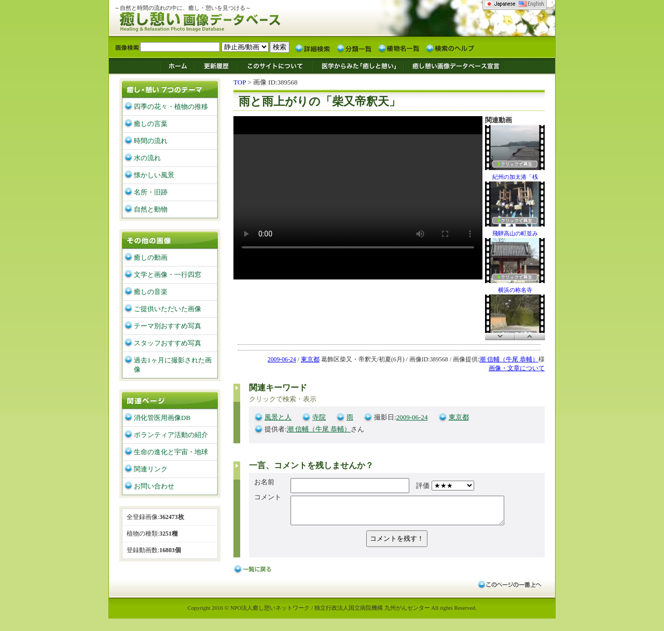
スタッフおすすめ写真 (167, 343)
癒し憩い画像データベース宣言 (454, 65)
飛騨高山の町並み (515, 208)
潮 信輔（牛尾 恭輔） (508, 359)
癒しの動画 (151, 257)
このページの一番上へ (509, 589)
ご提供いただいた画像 (167, 309)
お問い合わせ (154, 486)
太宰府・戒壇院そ (515, 322)
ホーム (178, 65)
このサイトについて (275, 65)
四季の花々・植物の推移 (171, 106)
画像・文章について (517, 368)
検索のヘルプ (449, 48)
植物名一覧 (399, 48)
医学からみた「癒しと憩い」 (358, 65)
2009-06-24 (282, 359)
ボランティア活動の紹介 (171, 435)
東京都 (310, 359)
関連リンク (151, 469)
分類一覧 (354, 48)
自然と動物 (151, 209)
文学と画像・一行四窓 (167, 274)
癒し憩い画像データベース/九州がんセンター (225, 20)
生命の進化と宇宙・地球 (171, 452)
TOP (239, 82)
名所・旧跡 (151, 192)
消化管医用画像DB (162, 418)
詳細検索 (313, 48)
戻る (254, 574)
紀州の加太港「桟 (515, 152)
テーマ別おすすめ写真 (167, 326)
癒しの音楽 (151, 292)
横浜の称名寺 (515, 265)
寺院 (319, 417)
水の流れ (147, 158)
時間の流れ (151, 141)
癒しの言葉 (151, 124)
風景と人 (278, 417)
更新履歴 (216, 65)
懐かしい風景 (154, 175)
